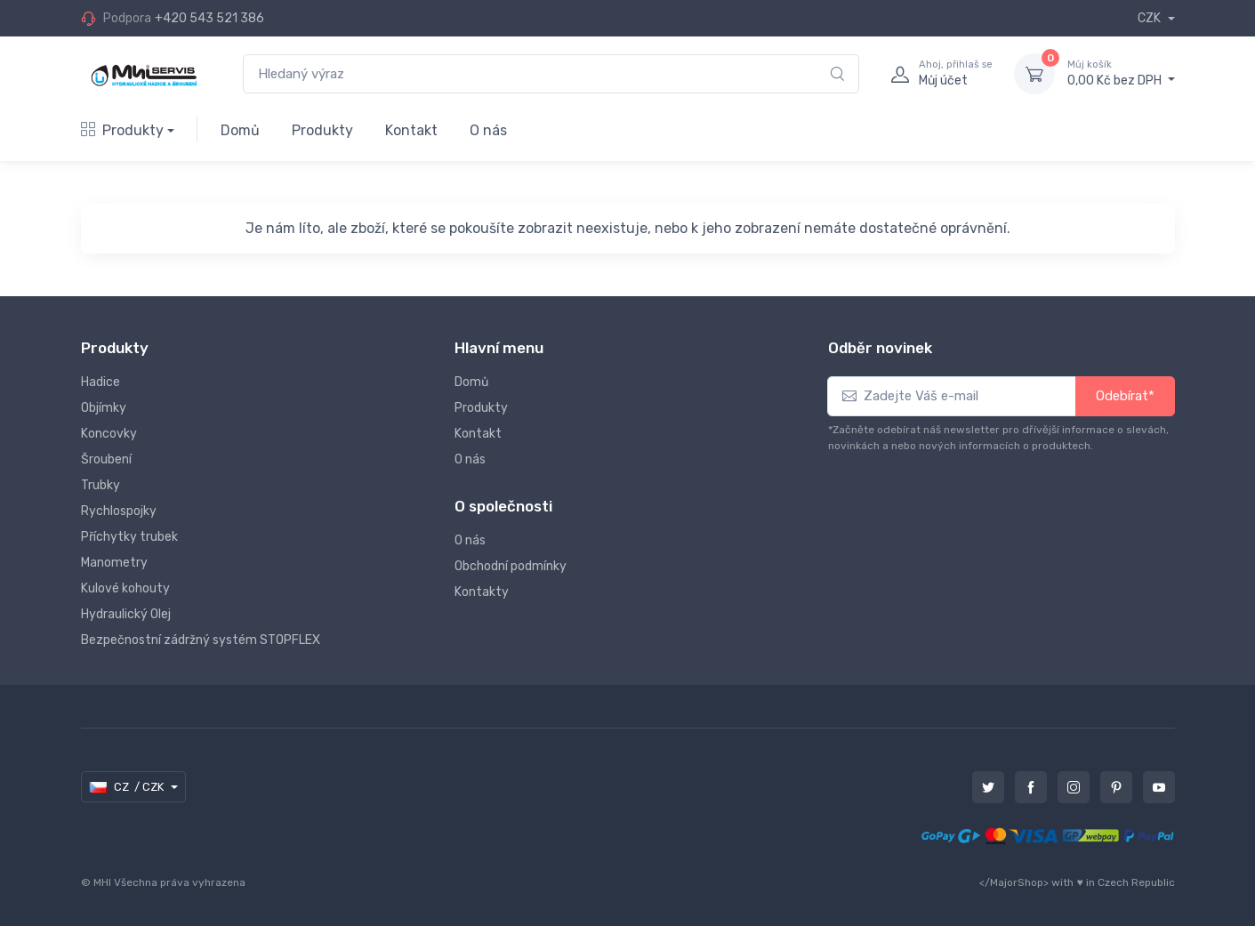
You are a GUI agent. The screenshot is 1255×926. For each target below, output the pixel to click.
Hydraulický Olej (126, 614)
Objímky (103, 407)
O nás (488, 130)
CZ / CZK (127, 787)
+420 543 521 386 (209, 18)
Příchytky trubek (129, 536)
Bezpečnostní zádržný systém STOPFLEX (200, 640)
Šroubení (106, 459)
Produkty (122, 130)
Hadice (100, 382)
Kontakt (411, 130)
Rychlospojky (119, 511)
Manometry (114, 562)
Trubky (100, 485)
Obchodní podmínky (511, 566)
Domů (240, 130)
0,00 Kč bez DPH (1121, 73)
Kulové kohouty (125, 588)
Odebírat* (1125, 396)
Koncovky (109, 433)
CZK (1150, 18)
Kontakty (482, 592)
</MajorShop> (1014, 882)
